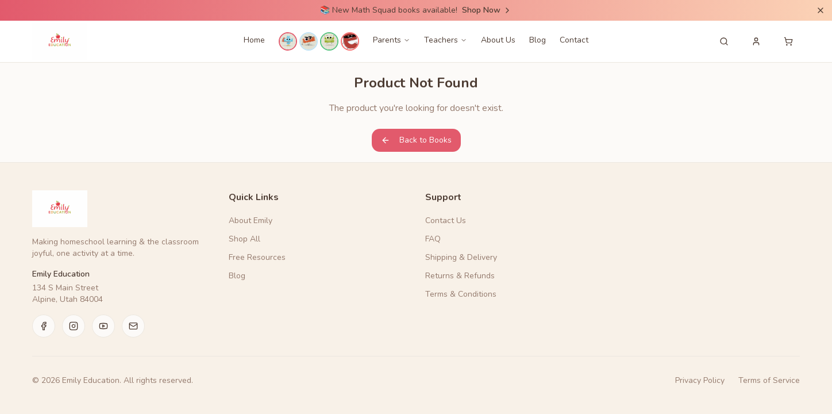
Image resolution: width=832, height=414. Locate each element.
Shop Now (487, 10)
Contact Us (445, 220)
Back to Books (416, 140)
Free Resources (257, 257)
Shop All (244, 238)
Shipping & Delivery (461, 257)
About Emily (250, 220)
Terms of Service (769, 380)
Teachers (445, 39)
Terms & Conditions (460, 294)
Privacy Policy (700, 380)
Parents (391, 39)
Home (254, 39)
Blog (537, 39)
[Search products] (723, 41)
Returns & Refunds (460, 275)
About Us (498, 39)
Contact (574, 39)
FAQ (433, 238)
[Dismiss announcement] (820, 10)
